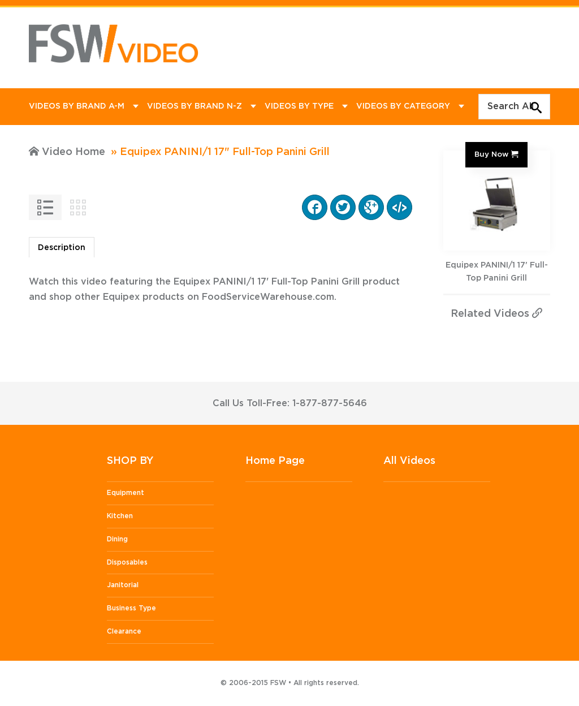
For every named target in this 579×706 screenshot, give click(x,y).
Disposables (127, 562)
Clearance (124, 631)
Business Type (131, 608)
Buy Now (491, 154)
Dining (117, 539)
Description (61, 248)
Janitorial (123, 585)
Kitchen (120, 516)
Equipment (125, 492)
